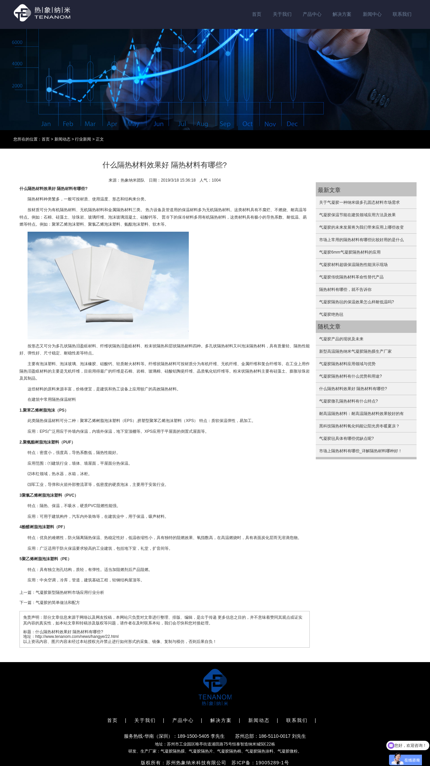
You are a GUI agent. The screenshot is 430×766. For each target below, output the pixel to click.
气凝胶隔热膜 (173, 751)
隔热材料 (36, 188)
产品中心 (312, 14)
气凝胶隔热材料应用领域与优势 (347, 363)
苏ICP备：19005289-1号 (260, 762)
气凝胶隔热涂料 (259, 751)
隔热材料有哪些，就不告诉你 (345, 289)
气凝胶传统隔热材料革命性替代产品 (351, 277)
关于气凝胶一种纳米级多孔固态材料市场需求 (359, 202)
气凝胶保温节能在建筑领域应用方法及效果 (357, 215)
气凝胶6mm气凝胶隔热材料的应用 (350, 252)
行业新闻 (83, 139)
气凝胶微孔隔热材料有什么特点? (348, 401)
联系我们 (402, 14)
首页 (256, 14)
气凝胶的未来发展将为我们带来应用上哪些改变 (361, 227)
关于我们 (282, 14)
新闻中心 (372, 14)
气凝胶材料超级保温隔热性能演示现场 (353, 264)
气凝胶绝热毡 (331, 314)
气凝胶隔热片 (201, 751)
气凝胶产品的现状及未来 (341, 339)
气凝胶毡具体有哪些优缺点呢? (346, 438)
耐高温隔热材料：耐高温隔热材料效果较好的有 (361, 413)
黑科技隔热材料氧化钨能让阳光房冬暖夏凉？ (359, 426)
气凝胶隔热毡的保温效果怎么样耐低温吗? (356, 302)
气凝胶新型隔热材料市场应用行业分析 (70, 592)
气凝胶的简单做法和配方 (58, 602)
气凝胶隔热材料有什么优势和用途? (350, 376)
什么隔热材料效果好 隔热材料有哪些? (353, 388)
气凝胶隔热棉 (229, 751)
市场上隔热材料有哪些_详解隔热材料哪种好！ (360, 451)
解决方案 (342, 14)
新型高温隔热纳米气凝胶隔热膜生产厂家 (355, 351)
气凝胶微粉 (287, 751)
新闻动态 (62, 139)
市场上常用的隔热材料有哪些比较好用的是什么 (361, 239)
